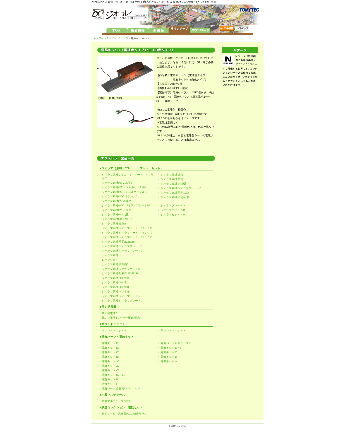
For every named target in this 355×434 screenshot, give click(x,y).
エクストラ (122, 38)
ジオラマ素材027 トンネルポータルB (124, 187)
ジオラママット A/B (173, 210)
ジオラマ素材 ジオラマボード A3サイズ (127, 228)
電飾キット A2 (111, 365)
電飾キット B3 (110, 356)
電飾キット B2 (110, 379)
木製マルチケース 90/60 (116, 401)
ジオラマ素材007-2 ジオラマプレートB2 (126, 205)
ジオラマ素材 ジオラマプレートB (181, 188)
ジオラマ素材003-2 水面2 (117, 182)
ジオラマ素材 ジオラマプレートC (122, 300)
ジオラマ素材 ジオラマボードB (121, 268)
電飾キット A (169, 361)
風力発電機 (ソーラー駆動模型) (121, 317)
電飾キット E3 (110, 343)
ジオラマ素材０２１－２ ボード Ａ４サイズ (128, 176)
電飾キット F (110, 384)
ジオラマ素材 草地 (172, 179)
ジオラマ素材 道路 (172, 174)
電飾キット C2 (110, 370)
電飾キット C (169, 352)
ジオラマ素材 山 (112, 255)
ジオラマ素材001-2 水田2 (117, 219)
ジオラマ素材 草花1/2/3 (175, 192)
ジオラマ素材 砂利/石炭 (175, 197)
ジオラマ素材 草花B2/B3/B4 (118, 241)
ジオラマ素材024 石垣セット (119, 210)
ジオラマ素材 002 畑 (114, 282)
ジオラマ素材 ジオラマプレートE (122, 246)
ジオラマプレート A (173, 205)
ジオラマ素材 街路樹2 (115, 264)
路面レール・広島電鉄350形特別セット (125, 413)
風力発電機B (109, 313)
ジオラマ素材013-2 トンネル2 (119, 196)
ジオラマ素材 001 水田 (115, 287)
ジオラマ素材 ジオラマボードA (121, 296)
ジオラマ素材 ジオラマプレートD (122, 250)
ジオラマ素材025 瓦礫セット (119, 201)
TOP (93, 38)
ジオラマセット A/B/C (174, 214)
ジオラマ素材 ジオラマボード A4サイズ (127, 232)
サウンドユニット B (114, 330)
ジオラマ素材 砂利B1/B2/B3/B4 (120, 273)
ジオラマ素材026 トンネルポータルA (124, 191)
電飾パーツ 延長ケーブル (176, 343)
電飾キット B (169, 356)
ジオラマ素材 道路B (114, 223)
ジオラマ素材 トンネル (116, 291)
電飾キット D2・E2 (113, 374)
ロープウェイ (110, 259)
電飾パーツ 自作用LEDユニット (121, 388)
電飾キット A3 (111, 361)
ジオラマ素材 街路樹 (173, 183)
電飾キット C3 (110, 352)
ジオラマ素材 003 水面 (115, 278)
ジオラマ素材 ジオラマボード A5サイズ (127, 237)
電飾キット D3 (111, 347)
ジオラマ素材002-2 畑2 (115, 214)
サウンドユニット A (173, 330)
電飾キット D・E (171, 347)
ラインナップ (106, 38)
